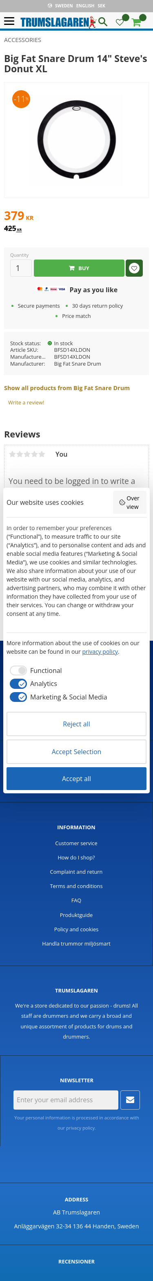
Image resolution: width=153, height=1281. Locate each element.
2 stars (19, 454)
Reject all (76, 723)
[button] (11, 21)
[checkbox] (34, 670)
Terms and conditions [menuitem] (76, 886)
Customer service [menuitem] (76, 843)
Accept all (76, 778)
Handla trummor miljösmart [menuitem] (76, 943)
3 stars (27, 454)
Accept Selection (77, 751)
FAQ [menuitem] (76, 900)
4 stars (34, 454)
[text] (76, 216)
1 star (12, 454)
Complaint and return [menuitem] (76, 871)
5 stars (41, 454)
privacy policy (80, 1128)
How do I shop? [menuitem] (76, 857)
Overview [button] (129, 502)
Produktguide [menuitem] (76, 915)
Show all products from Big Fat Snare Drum (67, 388)
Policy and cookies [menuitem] (76, 929)
